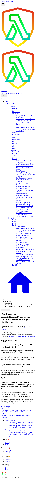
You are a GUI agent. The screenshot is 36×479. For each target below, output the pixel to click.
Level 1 (14, 220)
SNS (13, 136)
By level (11, 218)
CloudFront (15, 113)
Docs (9, 93)
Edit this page (6, 407)
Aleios (7, 453)
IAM (13, 148)
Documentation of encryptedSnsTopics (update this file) (25, 190)
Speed (14, 155)
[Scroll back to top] (1, 98)
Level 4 (14, 225)
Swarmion (8, 459)
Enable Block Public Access (24, 183)
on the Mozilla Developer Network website (21, 336)
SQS (13, 138)
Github (7, 443)
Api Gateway (16, 145)
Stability (14, 153)
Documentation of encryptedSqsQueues (22, 194)
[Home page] (20, 298)
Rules (6, 105)
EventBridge (16, 140)
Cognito (14, 133)
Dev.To (7, 470)
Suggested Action (10, 420)
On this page (5, 310)
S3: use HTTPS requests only (25, 216)
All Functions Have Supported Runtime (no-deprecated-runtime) (25, 198)
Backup (14, 143)
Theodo (8, 451)
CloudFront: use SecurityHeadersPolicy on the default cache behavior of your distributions (25, 128)
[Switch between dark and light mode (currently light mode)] (4, 95)
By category (12, 150)
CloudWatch (16, 112)
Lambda (14, 108)
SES (13, 146)
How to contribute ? (17, 93)
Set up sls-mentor (10, 103)
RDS (13, 141)
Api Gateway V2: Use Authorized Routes (23, 210)
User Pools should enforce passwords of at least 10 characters (24, 179)
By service (11, 106)
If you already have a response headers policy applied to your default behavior (20, 426)
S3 (13, 110)
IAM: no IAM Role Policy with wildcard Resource (24, 203)
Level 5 (14, 265)
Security (14, 159)
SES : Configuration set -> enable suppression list (24, 234)
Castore (8, 461)
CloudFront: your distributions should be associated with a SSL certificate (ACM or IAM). (25, 121)
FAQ (6, 429)
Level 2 (14, 221)
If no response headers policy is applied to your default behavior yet (21, 423)
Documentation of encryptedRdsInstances (23, 186)
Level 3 (14, 223)
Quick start (4, 93)
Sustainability (16, 152)
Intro (6, 101)
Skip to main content (7, 1)
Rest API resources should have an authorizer (24, 213)
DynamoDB (16, 134)
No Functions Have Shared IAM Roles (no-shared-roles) (25, 206)
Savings (14, 157)
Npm (7, 444)
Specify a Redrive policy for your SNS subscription (25, 259)
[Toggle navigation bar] (3, 4)
